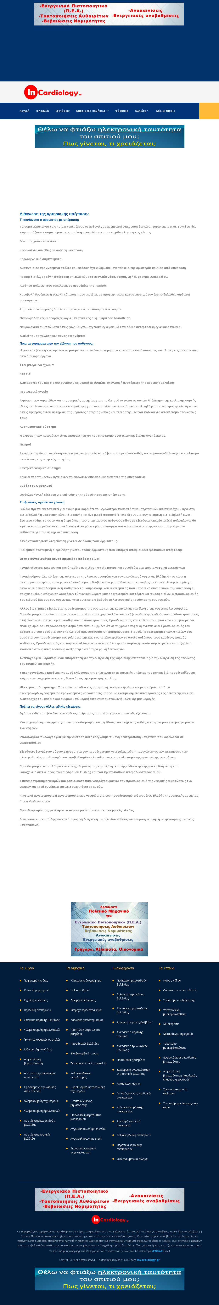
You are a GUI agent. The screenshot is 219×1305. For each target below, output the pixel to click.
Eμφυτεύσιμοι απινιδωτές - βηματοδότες (180, 1059)
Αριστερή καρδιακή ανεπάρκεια (128, 1123)
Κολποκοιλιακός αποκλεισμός (80, 1075)
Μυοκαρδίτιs (171, 1024)
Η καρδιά (42, 111)
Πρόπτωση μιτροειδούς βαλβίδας (85, 1032)
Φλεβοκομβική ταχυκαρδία (41, 1101)
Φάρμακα (121, 111)
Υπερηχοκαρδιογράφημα (86, 1010)
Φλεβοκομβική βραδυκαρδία (42, 1029)
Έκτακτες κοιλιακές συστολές (42, 1039)
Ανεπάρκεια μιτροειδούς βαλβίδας (39, 1122)
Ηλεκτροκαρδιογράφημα (85, 980)
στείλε (157, 1251)
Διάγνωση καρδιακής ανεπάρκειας (130, 1109)
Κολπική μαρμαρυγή (36, 990)
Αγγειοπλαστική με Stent (86, 1138)
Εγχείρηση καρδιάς (36, 1000)
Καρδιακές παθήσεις (90, 111)
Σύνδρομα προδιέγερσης (179, 1000)
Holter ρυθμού (79, 990)
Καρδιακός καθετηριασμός (86, 1020)
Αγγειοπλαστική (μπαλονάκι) (88, 1129)
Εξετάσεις (62, 111)
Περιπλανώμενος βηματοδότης (81, 1103)
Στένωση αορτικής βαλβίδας (41, 1020)
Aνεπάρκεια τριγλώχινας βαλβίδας (132, 1048)
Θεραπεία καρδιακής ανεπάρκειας (129, 1147)
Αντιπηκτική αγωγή (129, 1083)
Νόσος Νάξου (172, 980)
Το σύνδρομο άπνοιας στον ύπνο (181, 1105)
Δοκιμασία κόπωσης (83, 1000)
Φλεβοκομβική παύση (84, 1053)
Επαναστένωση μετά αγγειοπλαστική (83, 1150)
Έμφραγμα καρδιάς (36, 980)
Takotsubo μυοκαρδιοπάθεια (174, 1045)
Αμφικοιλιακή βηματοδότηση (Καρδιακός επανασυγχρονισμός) (180, 1075)
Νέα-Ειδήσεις (165, 111)
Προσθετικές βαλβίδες (84, 1043)
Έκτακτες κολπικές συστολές (88, 1063)
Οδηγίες (140, 111)
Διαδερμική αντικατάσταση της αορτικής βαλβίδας (133, 1072)
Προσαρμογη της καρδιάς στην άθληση (40, 1089)
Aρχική (24, 111)
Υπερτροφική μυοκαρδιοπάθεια (174, 1012)
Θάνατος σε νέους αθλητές (180, 990)
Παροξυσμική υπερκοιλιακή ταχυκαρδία (87, 1089)
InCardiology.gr (148, 1260)
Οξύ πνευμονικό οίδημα (132, 1159)
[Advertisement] (109, 54)
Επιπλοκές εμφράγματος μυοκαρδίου (85, 1117)
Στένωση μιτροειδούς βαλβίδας (130, 996)
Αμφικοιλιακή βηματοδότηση (33, 1061)
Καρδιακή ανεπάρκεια (37, 1010)
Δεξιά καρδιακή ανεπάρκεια (134, 1135)
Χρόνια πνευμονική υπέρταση (175, 1091)
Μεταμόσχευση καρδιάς (178, 1034)
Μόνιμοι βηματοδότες (38, 1049)
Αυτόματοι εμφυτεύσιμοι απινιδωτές (40, 1075)
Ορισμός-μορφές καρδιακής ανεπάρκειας (134, 1095)
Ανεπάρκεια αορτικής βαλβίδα (37, 1136)
